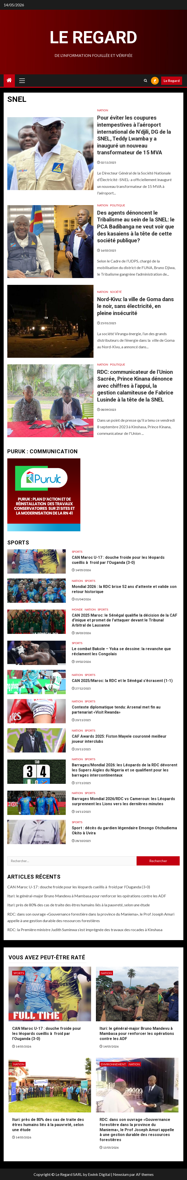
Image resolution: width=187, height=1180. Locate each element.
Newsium (121, 1174)
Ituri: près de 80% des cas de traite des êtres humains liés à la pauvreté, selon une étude (78, 904)
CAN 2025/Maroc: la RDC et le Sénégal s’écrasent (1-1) (122, 680)
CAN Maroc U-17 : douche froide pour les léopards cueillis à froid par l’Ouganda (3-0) (78, 886)
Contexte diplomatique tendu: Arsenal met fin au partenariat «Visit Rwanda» (116, 710)
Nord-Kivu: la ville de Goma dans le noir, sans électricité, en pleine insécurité (135, 306)
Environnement (113, 1064)
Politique (117, 205)
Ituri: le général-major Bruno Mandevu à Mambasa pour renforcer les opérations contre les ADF (86, 895)
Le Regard (93, 37)
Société (116, 292)
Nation (102, 110)
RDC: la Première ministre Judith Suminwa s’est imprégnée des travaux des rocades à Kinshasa (84, 929)
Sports (77, 551)
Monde (77, 609)
